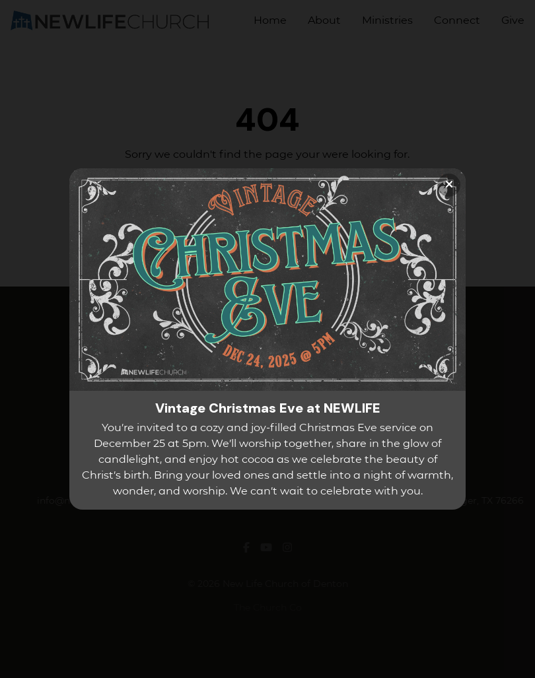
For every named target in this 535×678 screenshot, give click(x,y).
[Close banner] (448, 185)
